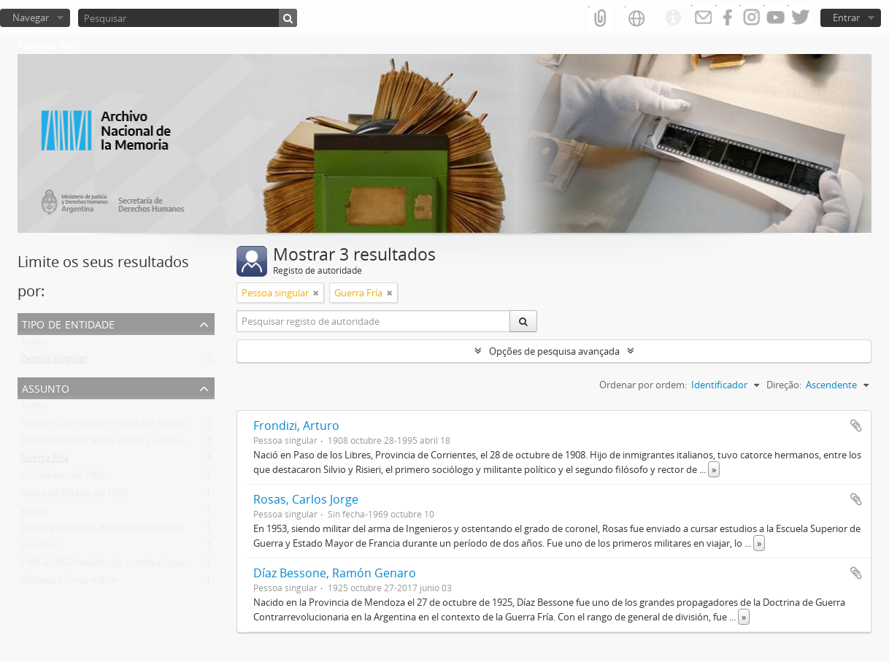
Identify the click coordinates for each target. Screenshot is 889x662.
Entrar (846, 17)
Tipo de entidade (68, 323)
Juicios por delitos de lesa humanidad (100, 530)
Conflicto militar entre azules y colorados (108, 443)
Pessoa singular (54, 361)
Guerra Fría (44, 460)
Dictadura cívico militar (69, 583)
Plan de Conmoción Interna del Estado (103, 425)
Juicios (33, 513)
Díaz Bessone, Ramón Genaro (334, 573)
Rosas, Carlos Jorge (305, 499)
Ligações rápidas (673, 18)
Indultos (38, 548)
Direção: (783, 384)
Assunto (45, 387)
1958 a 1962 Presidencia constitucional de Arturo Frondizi (143, 565)
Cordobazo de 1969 (62, 478)
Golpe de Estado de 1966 (73, 495)
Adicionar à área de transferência (856, 425)
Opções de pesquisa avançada (554, 351)
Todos (33, 343)
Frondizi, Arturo (296, 425)
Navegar (30, 17)
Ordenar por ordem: (643, 384)
